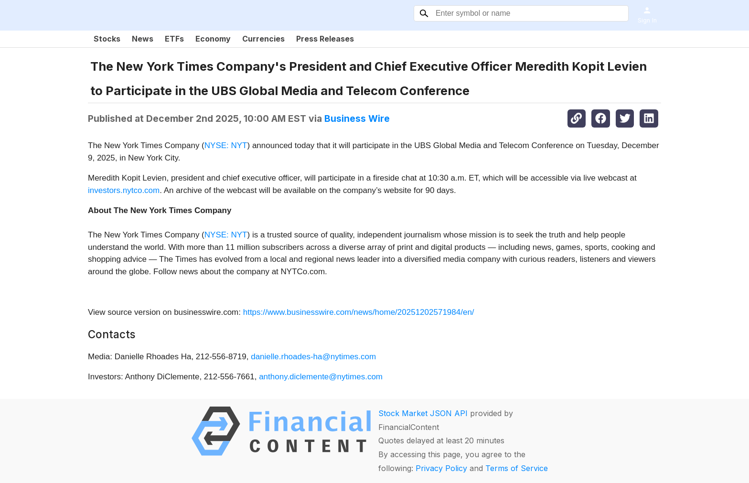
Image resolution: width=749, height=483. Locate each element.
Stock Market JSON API (423, 413)
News (142, 38)
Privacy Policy (441, 468)
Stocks (107, 38)
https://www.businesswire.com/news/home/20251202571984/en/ (358, 312)
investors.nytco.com (124, 190)
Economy (213, 38)
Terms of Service (516, 468)
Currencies (263, 38)
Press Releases (325, 38)
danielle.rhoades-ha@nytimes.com (313, 356)
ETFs (174, 38)
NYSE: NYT (225, 145)
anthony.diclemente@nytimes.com (321, 376)
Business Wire (357, 118)
